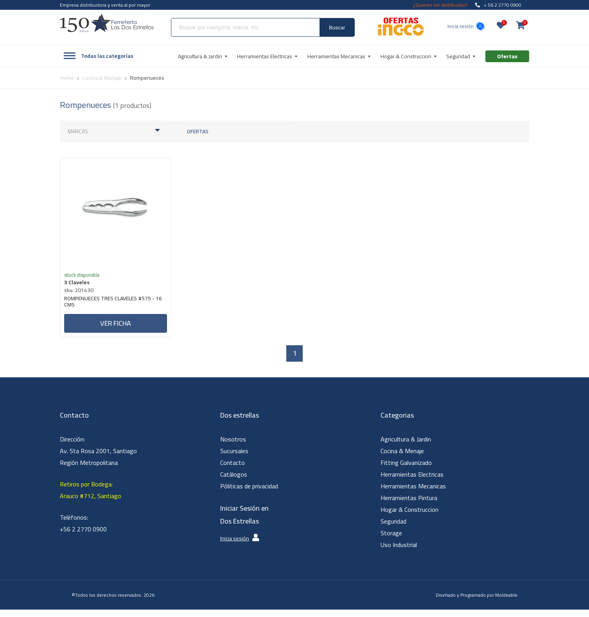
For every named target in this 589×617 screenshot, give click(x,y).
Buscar (337, 27)
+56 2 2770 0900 (83, 536)
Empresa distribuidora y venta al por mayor (105, 4)
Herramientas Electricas (412, 482)
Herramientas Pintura (409, 505)
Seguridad (393, 528)
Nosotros (233, 446)
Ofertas (197, 131)
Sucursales (234, 458)
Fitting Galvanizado (406, 470)
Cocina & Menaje (402, 458)
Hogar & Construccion (409, 517)
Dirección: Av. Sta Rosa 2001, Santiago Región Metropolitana (98, 458)
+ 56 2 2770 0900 (498, 4)
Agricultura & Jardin (406, 446)
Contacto (232, 470)
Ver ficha (115, 327)
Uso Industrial (399, 552)
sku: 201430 (82, 294)
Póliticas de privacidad (249, 493)
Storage (391, 540)
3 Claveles (80, 286)
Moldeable (506, 602)
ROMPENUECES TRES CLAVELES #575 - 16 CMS (113, 306)
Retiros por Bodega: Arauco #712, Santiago (90, 497)
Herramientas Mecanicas (413, 493)
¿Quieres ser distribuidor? (440, 4)
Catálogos (233, 482)
